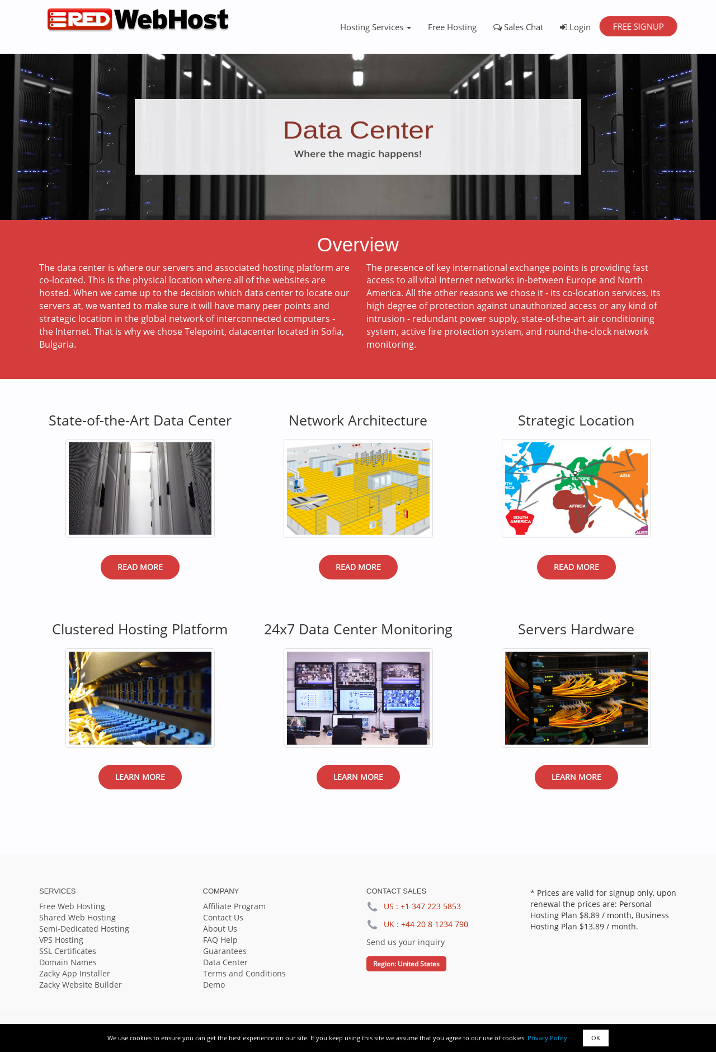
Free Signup (638, 26)
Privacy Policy (547, 1038)
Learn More (140, 777)
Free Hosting (452, 26)
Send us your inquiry (405, 942)
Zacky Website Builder (80, 984)
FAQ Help (220, 939)
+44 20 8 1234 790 (434, 924)
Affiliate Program (234, 906)
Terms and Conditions (244, 973)
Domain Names (68, 962)
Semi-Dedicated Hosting (84, 928)
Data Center (225, 962)
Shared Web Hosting (77, 917)
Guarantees (225, 951)
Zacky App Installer (74, 973)
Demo (214, 984)
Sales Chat (518, 26)
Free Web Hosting (72, 906)
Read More (140, 567)
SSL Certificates (67, 951)
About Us (220, 928)
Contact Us (223, 917)
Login (575, 26)
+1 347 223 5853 (431, 906)
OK (595, 1038)
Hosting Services (375, 26)
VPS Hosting (61, 939)
